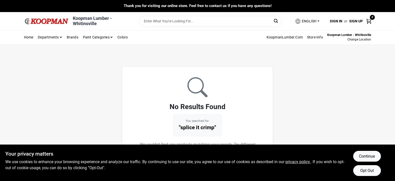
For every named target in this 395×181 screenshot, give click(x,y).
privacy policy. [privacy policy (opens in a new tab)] (298, 161)
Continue (367, 156)
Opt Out (367, 170)
